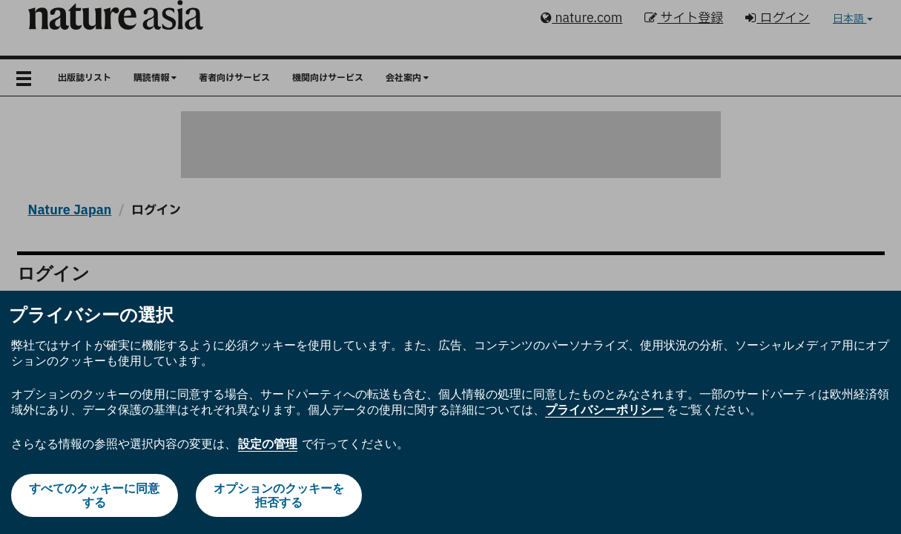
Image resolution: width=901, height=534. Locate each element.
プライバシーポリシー (604, 410)
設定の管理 (267, 444)
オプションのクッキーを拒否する (279, 495)
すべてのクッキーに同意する (94, 495)
